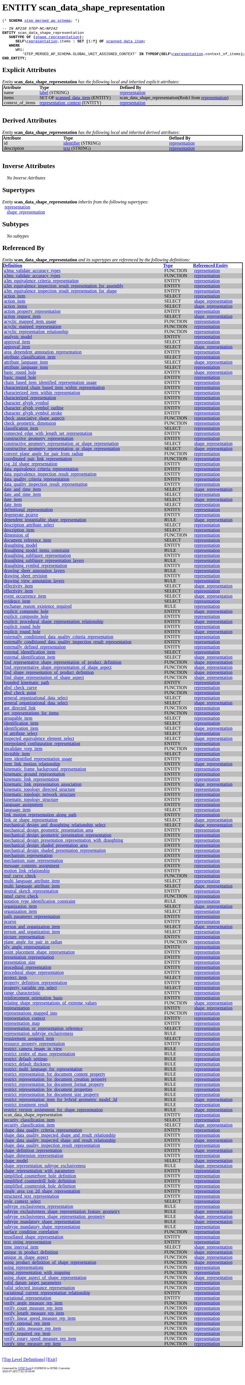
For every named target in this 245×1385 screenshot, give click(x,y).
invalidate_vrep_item (23, 756)
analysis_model (18, 344)
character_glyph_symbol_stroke (33, 420)
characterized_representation (30, 405)
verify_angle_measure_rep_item (33, 1310)
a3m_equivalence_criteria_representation (41, 288)
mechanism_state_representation (33, 868)
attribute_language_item (26, 369)
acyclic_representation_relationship (36, 339)
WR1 (19, 55)
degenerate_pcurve (21, 522)
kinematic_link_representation (31, 786)
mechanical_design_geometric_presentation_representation (57, 842)
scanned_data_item (125, 45)
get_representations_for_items (31, 720)
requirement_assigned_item (29, 1046)
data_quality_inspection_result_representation (45, 491)
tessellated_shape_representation (33, 1244)
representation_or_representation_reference (43, 1036)
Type (168, 273)
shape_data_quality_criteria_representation (43, 1137)
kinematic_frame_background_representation (45, 776)
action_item (14, 303)
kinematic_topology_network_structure (39, 802)
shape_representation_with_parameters (39, 1178)
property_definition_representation (35, 990)
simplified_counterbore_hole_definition (40, 1183)
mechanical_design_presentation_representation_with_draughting (63, 847)
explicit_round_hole (22, 634)
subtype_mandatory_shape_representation (42, 1229)
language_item (17, 817)
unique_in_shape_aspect (26, 1264)
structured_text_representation (31, 1203)
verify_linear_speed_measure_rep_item (40, 1325)
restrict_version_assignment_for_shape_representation (53, 1117)
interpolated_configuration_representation (42, 751)
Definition (12, 273)
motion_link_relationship (27, 878)
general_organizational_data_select (36, 705)
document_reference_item (27, 547)
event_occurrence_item (25, 603)
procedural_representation (27, 974)
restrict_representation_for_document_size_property (51, 1102)
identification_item (21, 730)
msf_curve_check (20, 883)
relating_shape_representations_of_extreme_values (50, 1010)
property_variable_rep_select (30, 995)
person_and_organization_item (32, 934)
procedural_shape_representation (34, 980)
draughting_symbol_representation (35, 573)
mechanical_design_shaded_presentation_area (46, 852)
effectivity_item (18, 593)
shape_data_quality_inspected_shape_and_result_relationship (60, 1142)
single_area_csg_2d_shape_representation (42, 1198)
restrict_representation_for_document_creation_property (55, 1086)
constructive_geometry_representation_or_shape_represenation (61, 451)
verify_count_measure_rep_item (33, 1315)
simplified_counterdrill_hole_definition (40, 1188)
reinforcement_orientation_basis (33, 1005)
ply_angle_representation (27, 954)
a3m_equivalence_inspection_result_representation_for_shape (60, 298)
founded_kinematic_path (26, 690)
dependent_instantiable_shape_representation (45, 527)
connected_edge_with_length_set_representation (48, 440)
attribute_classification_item (29, 364)
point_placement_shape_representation (39, 959)
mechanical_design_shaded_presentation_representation (55, 858)
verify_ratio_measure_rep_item (32, 1336)
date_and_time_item (22, 496)
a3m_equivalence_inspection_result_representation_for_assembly (63, 293)
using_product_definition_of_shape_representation (50, 1269)
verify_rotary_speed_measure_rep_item (40, 1346)
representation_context (60, 110)
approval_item (17, 349)
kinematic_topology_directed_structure (39, 796)
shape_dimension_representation (33, 1163)
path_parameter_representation (32, 924)
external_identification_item (29, 659)
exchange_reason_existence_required (38, 613)
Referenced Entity (210, 273)
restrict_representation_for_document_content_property (54, 1081)
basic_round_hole (20, 379)
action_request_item (22, 324)
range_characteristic (22, 1000)
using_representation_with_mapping (37, 1280)
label (44, 100)
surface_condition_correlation (31, 1239)
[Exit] (51, 1367)
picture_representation (24, 944)
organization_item (20, 913)
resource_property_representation (34, 1051)
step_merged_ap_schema (47, 21)
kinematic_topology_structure (31, 807)
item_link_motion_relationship (32, 771)
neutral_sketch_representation (31, 898)
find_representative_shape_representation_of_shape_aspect (57, 674)
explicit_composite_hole (26, 618)
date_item (13, 507)
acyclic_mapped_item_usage (30, 329)
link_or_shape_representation (30, 827)
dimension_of (16, 542)
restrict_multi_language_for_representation (43, 1076)
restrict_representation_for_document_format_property (54, 1091)
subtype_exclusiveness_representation (38, 1214)
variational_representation (27, 1305)
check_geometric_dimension (30, 430)
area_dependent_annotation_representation (43, 359)
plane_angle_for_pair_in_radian (33, 949)
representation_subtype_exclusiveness (38, 1041)
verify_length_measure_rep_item (34, 1320)
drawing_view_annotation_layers (34, 588)
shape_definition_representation (33, 1158)
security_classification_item (29, 1127)
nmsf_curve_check (21, 903)
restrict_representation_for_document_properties (48, 1097)
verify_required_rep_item (27, 1341)
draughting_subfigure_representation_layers (44, 568)
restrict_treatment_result (26, 1112)
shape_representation (57, 40)
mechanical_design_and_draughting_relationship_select (55, 832)
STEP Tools (24, 1375)
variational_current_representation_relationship (47, 1300)
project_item (15, 985)
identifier (71, 150)
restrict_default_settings (26, 1066)
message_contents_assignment (31, 873)
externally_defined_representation (35, 654)
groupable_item (18, 725)
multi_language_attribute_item (32, 888)
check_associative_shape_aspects (34, 425)
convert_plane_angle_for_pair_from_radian (43, 461)
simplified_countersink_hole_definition (40, 1193)
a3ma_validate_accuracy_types (32, 278)
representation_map (22, 1030)
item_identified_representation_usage (38, 766)
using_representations (24, 1275)
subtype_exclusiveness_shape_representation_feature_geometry (62, 1219)
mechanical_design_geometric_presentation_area (48, 837)
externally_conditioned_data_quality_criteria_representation (58, 644)
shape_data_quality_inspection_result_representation (52, 1152)
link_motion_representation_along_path (40, 822)
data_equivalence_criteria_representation (41, 476)
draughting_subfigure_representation (37, 563)
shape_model (16, 1168)
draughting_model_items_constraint (36, 557)
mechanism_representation (28, 863)
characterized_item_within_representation (42, 400)
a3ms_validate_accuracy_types (32, 283)
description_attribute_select (29, 532)
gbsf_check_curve (20, 695)
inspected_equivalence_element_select (39, 746)
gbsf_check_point (20, 700)
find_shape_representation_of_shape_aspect (44, 685)
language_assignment (23, 812)
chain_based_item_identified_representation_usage (50, 390)
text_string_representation (27, 1249)
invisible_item (17, 761)
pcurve (10, 929)
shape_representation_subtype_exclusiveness (45, 1173)
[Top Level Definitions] (23, 1367)
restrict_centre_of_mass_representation (39, 1061)
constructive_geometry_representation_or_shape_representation (62, 456)
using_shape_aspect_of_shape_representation (45, 1285)
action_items (15, 313)
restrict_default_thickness (27, 1071)
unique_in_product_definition (31, 1259)
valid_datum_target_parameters (32, 1290)
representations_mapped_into (30, 1020)
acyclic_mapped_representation (32, 334)
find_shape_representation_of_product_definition (49, 680)
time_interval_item (21, 1254)
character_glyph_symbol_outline (34, 415)
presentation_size (19, 969)
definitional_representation (28, 517)
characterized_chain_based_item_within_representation (54, 395)
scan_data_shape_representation (51, 35)
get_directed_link (20, 715)
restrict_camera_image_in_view (33, 1056)
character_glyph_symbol (26, 410)
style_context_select (22, 1208)
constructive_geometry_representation (38, 446)
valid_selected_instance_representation (39, 1295)
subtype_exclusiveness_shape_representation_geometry (54, 1224)
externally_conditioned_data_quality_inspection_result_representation (68, 649)
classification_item (21, 435)
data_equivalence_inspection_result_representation (50, 481)
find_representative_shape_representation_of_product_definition (62, 669)
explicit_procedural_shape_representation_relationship (53, 629)
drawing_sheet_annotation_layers (34, 578)
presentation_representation (29, 964)
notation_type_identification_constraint (39, 908)
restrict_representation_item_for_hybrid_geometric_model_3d (60, 1107)
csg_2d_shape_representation (30, 471)
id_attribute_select (20, 741)
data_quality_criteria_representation (36, 486)
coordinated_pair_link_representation (38, 466)
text (66, 155)
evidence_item (17, 608)
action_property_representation (32, 318)
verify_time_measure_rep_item (32, 1351)
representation (42, 45)
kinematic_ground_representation (34, 781)
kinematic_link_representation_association (42, 791)
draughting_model (20, 552)
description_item (19, 537)
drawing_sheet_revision (25, 583)
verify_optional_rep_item (27, 1330)
